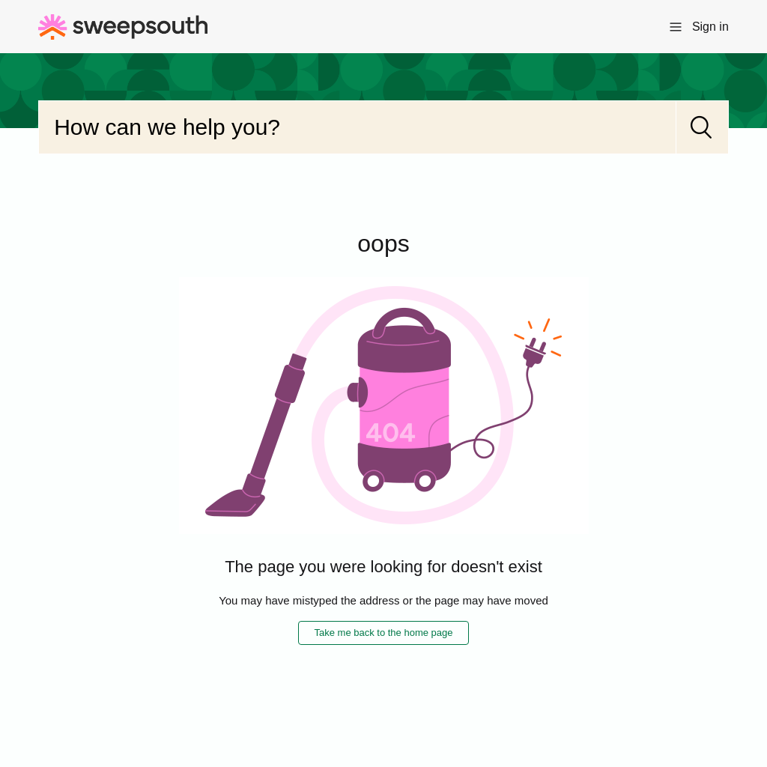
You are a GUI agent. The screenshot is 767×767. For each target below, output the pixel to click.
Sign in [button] (710, 26)
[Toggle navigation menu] (676, 26)
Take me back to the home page (383, 632)
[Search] (357, 127)
